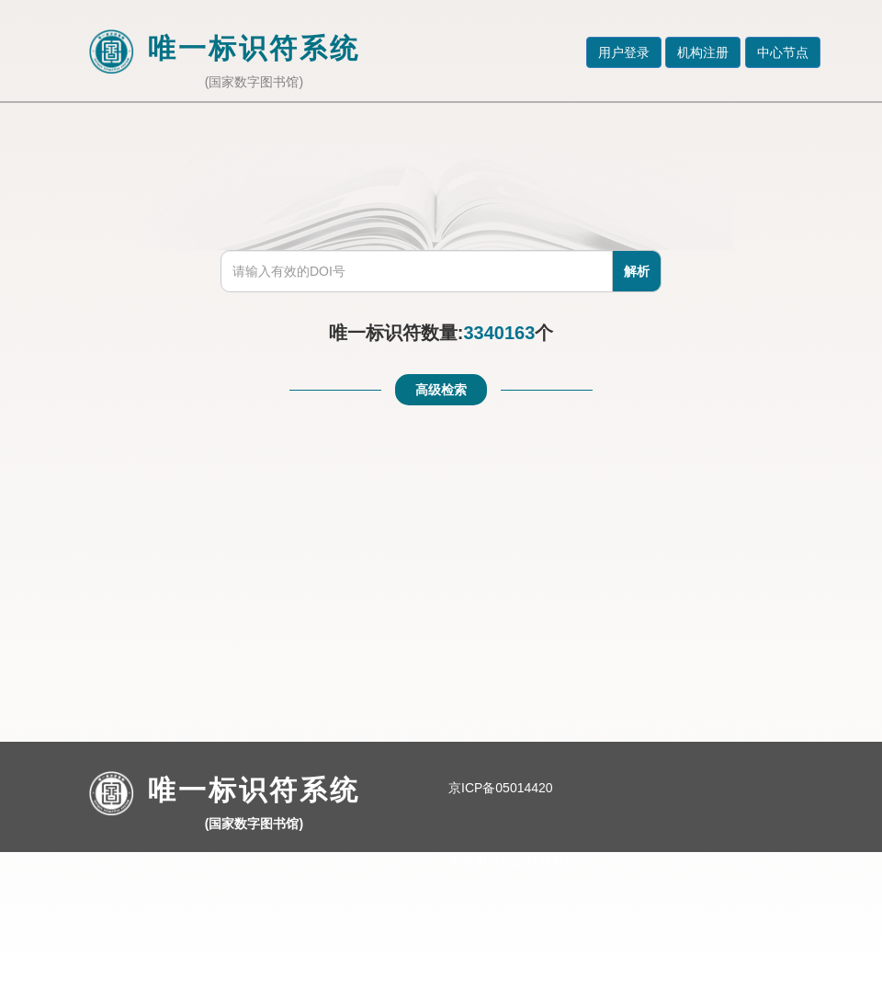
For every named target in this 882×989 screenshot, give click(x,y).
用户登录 (624, 52)
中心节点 (782, 52)
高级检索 (441, 389)
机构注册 (703, 52)
